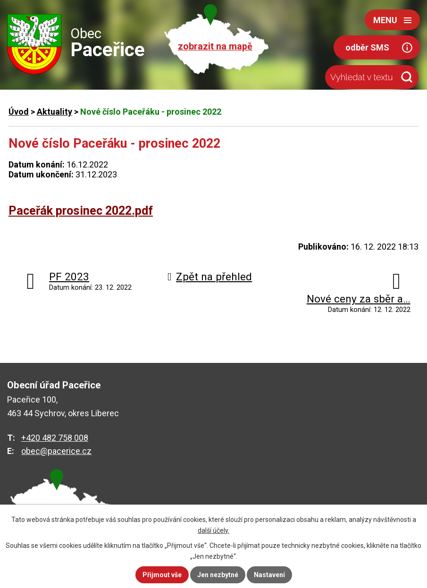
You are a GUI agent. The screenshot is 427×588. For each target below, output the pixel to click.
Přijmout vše (162, 575)
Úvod (18, 112)
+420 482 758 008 (54, 438)
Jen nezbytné (217, 575)
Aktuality (54, 112)
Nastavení (269, 575)
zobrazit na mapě (215, 46)
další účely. (213, 530)
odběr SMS (367, 47)
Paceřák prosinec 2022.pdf (80, 211)
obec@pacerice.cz (56, 451)
